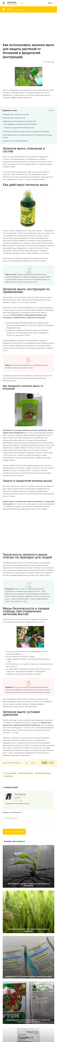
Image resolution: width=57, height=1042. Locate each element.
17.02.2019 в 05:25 (20, 796)
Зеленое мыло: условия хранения (15, 141)
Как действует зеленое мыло (14, 118)
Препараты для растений (43, 773)
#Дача (30, 9)
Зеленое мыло (8, 776)
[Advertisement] (28, 26)
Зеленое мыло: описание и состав (16, 114)
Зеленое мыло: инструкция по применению (19, 121)
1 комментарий (49, 62)
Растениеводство (11, 773)
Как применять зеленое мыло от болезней (20, 124)
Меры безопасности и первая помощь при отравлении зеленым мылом (27, 136)
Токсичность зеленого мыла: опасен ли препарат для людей (26, 131)
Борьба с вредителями (26, 773)
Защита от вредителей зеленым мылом (19, 128)
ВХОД (52, 3)
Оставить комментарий (14, 832)
